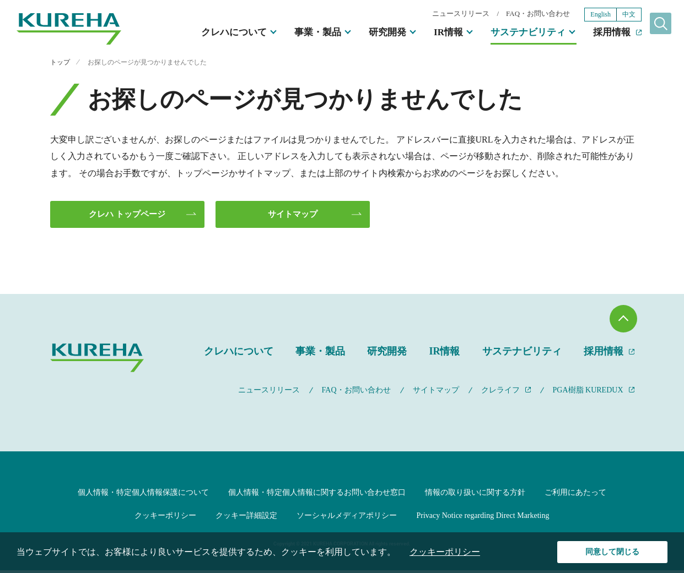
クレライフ (500, 392)
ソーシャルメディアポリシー (347, 518)
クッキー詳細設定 (246, 518)
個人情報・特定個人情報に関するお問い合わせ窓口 (317, 494)
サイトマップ (291, 215)
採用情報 (593, 33)
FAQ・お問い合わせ (519, 14)
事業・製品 (299, 33)
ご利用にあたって (575, 494)
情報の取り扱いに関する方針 (475, 494)
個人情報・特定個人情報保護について (143, 494)
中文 (610, 15)
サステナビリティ (509, 33)
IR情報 (429, 33)
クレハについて (215, 33)
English (582, 15)
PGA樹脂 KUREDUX (588, 392)
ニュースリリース (442, 14)
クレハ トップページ (126, 215)
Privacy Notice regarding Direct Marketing (482, 518)
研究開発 (368, 33)
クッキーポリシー (165, 518)
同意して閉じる (613, 551)
